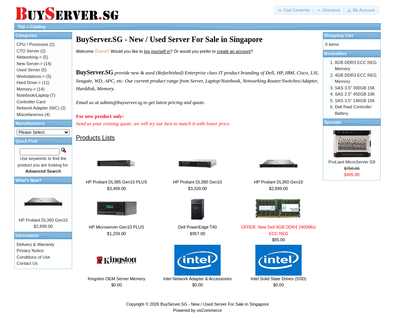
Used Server (28, 69)
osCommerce (209, 310)
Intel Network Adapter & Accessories (197, 278)
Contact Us (27, 263)
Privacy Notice (30, 250)
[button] (294, 10)
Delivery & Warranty (35, 244)
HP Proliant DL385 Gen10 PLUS (116, 182)
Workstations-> (31, 76)
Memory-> (26, 89)
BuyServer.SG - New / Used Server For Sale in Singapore (214, 304)
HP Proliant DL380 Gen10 (197, 182)
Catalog (38, 26)
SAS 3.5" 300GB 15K (355, 88)
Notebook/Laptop (33, 95)
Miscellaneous (30, 114)
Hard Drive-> (29, 82)
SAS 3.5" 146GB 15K (355, 100)
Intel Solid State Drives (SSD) (278, 278)
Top (21, 26)
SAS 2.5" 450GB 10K (355, 94)
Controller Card (31, 101)
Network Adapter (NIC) (38, 108)
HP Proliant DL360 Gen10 (278, 182)
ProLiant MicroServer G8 (351, 162)
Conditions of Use (33, 257)
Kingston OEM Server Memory (116, 278)
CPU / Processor (32, 44)
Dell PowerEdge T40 (197, 227)
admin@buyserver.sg (121, 102)
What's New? (28, 180)
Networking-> (29, 57)
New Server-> (30, 63)
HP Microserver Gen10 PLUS (116, 227)
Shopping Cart (338, 35)
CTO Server (28, 51)
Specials (332, 122)
